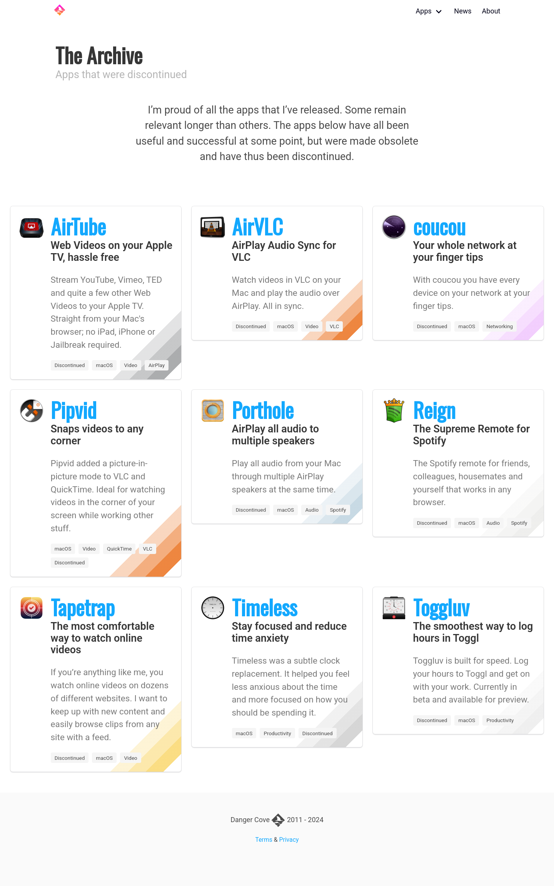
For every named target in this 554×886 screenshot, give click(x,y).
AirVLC (257, 226)
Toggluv (441, 607)
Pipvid (74, 409)
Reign (434, 409)
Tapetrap (83, 607)
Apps (424, 11)
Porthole (263, 409)
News (462, 11)
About (491, 11)
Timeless (264, 607)
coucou (439, 226)
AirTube (78, 226)
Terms (263, 839)
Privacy (289, 839)
